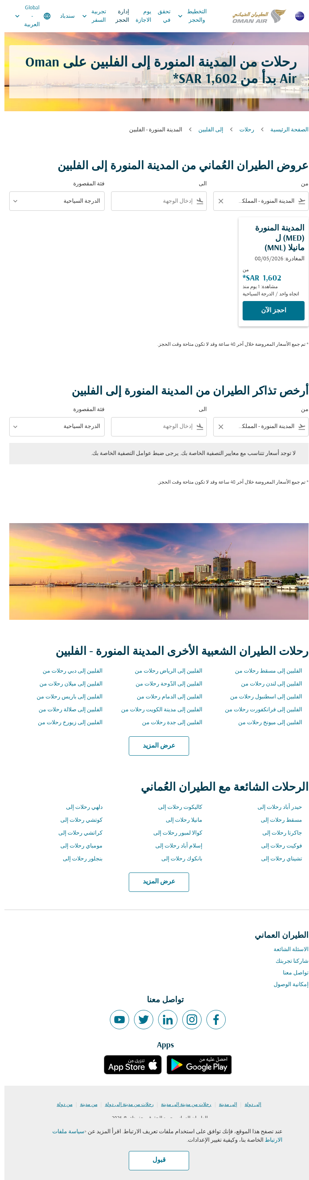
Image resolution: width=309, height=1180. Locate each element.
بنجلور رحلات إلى (78, 859)
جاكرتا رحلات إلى (278, 833)
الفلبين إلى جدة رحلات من (168, 723)
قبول (154, 1160)
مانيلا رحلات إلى (179, 820)
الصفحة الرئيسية (285, 130)
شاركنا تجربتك (287, 961)
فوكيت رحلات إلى (277, 846)
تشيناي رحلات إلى (277, 859)
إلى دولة (248, 1104)
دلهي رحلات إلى (80, 807)
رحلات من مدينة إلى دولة (125, 1104)
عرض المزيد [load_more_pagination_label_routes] (154, 746)
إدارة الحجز (118, 16)
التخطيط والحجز (185, 16)
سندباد (63, 16)
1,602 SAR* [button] (200, 80)
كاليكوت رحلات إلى (176, 807)
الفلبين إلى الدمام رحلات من (165, 697)
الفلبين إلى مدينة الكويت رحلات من (157, 710)
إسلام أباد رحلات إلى (174, 846)
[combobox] (262, 201)
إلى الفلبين (206, 130)
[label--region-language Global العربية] (27, 16)
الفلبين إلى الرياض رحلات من (164, 671)
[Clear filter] (216, 201)
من (300, 184)
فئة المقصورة (84, 184)
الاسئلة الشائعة (286, 950)
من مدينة (84, 1104)
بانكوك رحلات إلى (177, 859)
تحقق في (159, 16)
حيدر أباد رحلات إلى (275, 807)
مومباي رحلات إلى (77, 846)
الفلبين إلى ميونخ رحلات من (266, 723)
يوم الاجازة (139, 16)
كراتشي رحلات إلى (76, 833)
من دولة (60, 1104)
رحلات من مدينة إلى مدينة (182, 1104)
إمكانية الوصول (286, 985)
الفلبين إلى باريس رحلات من (65, 697)
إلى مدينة (223, 1104)
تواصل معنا (291, 973)
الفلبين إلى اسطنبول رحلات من (262, 697)
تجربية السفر (88, 16)
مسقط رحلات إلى (277, 820)
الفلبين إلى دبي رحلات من (68, 671)
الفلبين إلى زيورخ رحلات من (65, 723)
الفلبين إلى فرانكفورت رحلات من (259, 710)
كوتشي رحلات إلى (77, 820)
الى (198, 184)
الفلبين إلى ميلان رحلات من (66, 684)
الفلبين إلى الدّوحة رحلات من (164, 684)
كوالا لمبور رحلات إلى (173, 833)
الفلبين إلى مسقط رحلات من (264, 671)
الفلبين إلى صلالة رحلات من (66, 710)
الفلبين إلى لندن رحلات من (267, 684)
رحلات (242, 130)
